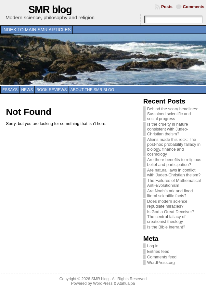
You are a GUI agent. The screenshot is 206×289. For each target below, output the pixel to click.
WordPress (102, 283)
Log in (153, 245)
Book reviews (51, 90)
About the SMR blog (92, 90)
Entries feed (158, 251)
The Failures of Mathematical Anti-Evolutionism (174, 183)
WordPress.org (161, 262)
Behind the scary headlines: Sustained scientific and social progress (172, 113)
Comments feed (161, 257)
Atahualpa (126, 283)
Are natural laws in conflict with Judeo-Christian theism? (173, 172)
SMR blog (50, 9)
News (27, 90)
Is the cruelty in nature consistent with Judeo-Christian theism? (167, 129)
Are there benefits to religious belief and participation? (174, 162)
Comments (193, 6)
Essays (10, 90)
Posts (167, 6)
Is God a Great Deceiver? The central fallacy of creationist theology (170, 216)
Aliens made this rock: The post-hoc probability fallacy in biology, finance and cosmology (173, 147)
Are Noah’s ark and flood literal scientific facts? (170, 193)
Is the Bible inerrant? (166, 227)
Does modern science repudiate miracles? (167, 204)
